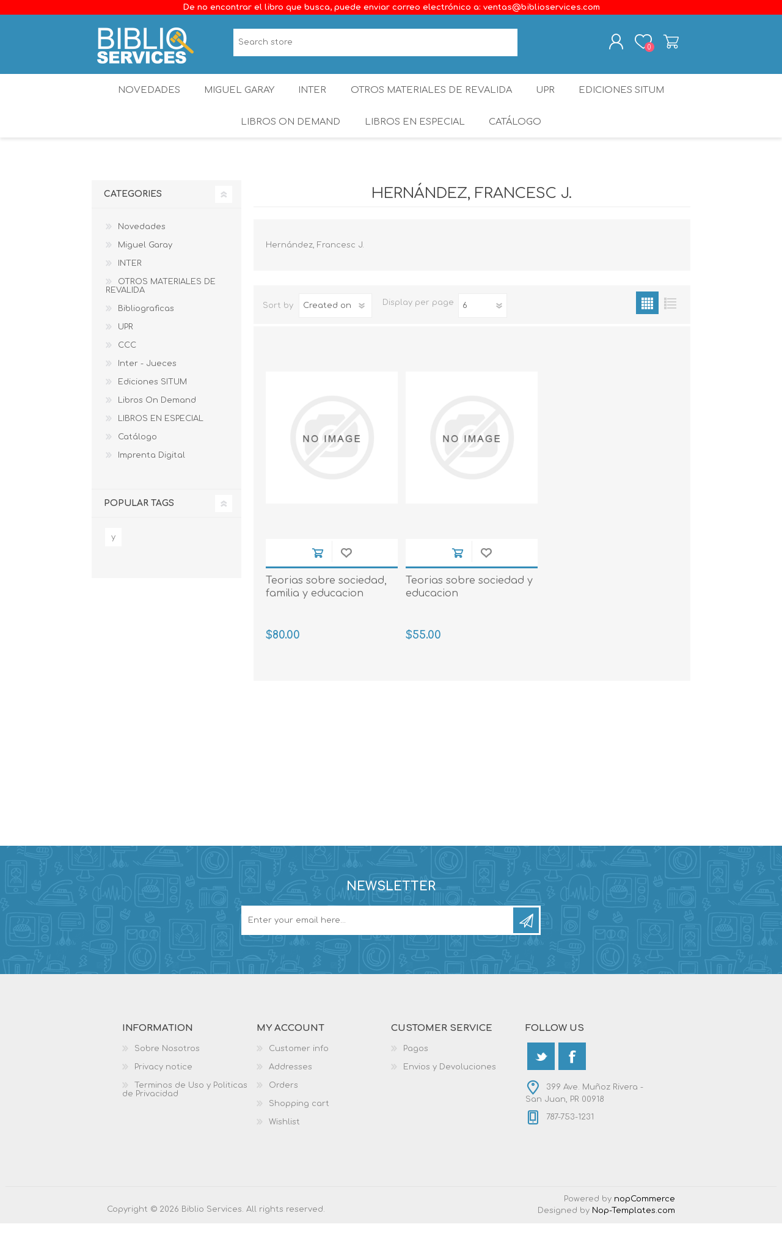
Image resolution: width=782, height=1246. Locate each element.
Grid (647, 325)
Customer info (299, 1071)
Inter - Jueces (147, 386)
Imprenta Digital (151, 478)
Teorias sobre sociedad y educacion (469, 609)
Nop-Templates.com (633, 1233)
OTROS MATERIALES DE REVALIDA (432, 100)
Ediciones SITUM (629, 100)
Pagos (415, 1071)
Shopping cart (661, 44)
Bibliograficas (146, 331)
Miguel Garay (234, 100)
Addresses (290, 1089)
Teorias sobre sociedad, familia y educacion (326, 609)
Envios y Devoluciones (449, 1089)
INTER (312, 100)
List (670, 325)
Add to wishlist (346, 575)
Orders (283, 1108)
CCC (127, 368)
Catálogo (516, 140)
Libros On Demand (287, 140)
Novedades (140, 100)
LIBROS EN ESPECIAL (413, 140)
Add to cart (317, 575)
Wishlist (284, 1144)
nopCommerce (644, 1221)
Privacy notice (163, 1089)
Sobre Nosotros (167, 1071)
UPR (548, 100)
